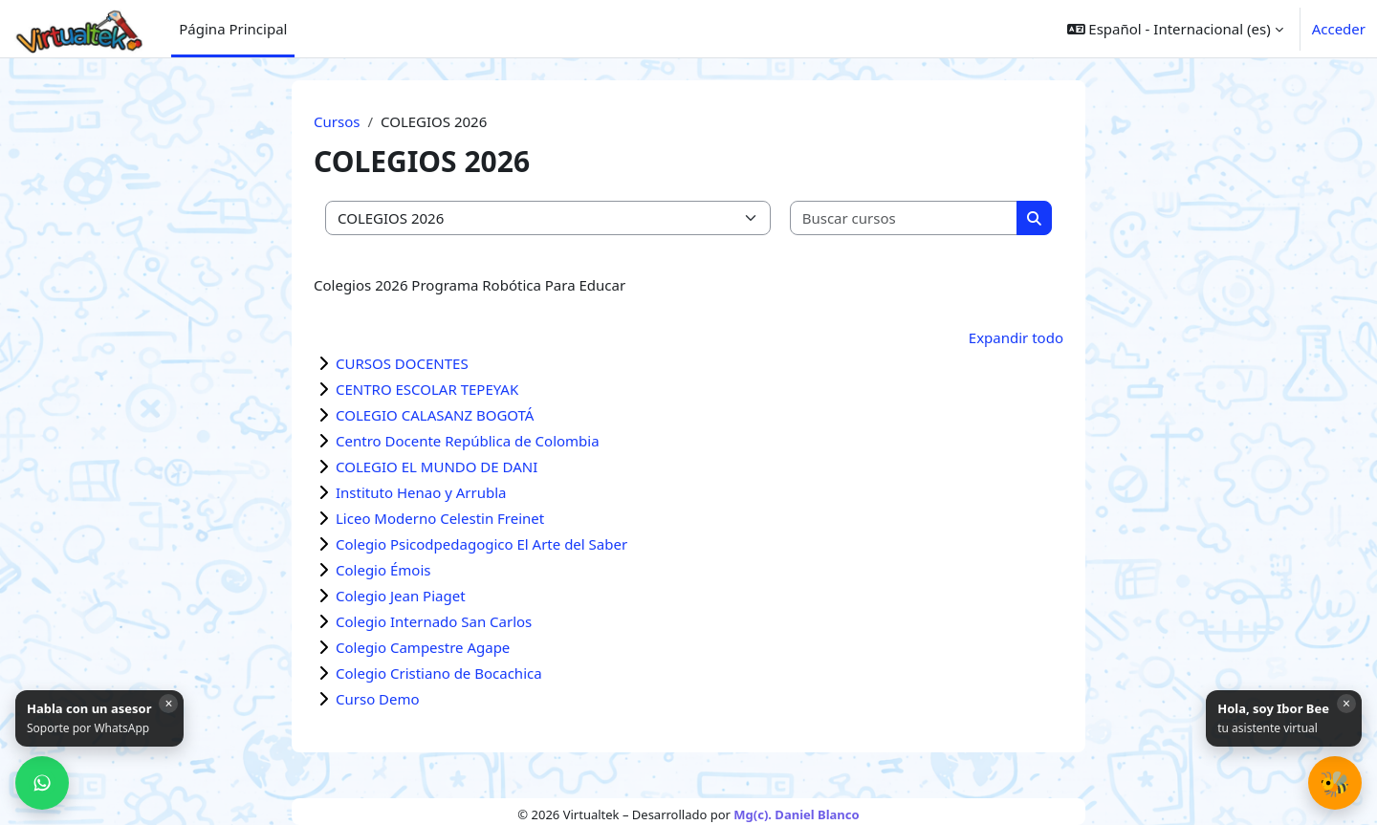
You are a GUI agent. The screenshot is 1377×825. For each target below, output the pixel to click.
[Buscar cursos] (904, 218)
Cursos (337, 121)
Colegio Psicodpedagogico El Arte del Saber (481, 544)
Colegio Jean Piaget (401, 595)
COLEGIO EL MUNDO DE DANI (436, 466)
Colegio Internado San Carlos (434, 621)
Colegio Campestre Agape (423, 647)
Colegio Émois (383, 569)
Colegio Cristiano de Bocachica (439, 673)
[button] (1335, 783)
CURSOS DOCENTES (402, 363)
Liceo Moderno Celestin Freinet (440, 518)
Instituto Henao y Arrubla (421, 492)
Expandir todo (1016, 337)
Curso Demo (378, 698)
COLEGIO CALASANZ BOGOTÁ (435, 414)
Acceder (1339, 28)
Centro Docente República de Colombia (468, 440)
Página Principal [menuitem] (233, 28)
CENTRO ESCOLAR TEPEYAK (427, 389)
